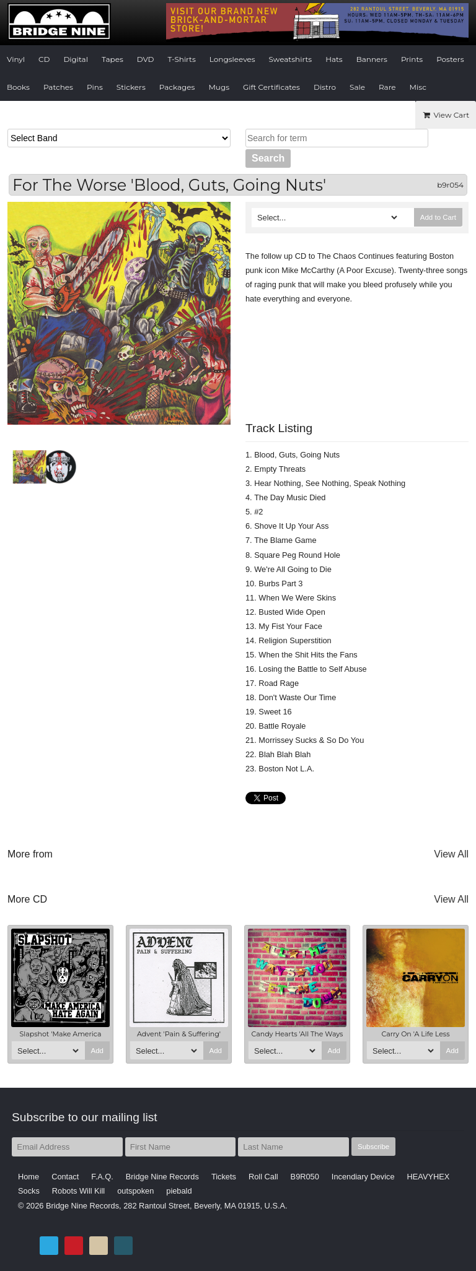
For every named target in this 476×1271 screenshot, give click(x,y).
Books (18, 87)
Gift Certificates (271, 87)
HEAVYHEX (428, 1176)
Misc (418, 87)
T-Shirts (182, 59)
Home (28, 1176)
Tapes (112, 59)
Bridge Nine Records (162, 1176)
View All (451, 854)
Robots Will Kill (78, 1190)
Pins (95, 87)
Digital (75, 59)
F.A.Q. (102, 1176)
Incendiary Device (363, 1176)
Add (97, 1050)
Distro (325, 87)
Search (268, 158)
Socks (29, 1190)
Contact (65, 1176)
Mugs (218, 87)
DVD (145, 59)
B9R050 (305, 1176)
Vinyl (16, 59)
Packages (177, 87)
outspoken (135, 1190)
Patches (58, 87)
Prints (412, 59)
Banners (371, 59)
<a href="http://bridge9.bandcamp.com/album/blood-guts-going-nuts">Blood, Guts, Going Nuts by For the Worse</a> (357, 355)
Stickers (131, 87)
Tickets (223, 1176)
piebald (179, 1190)
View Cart (445, 114)
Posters (450, 59)
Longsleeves (232, 59)
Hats (334, 59)
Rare (387, 87)
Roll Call (263, 1176)
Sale (357, 87)
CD (44, 59)
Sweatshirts (290, 59)
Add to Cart (438, 217)
